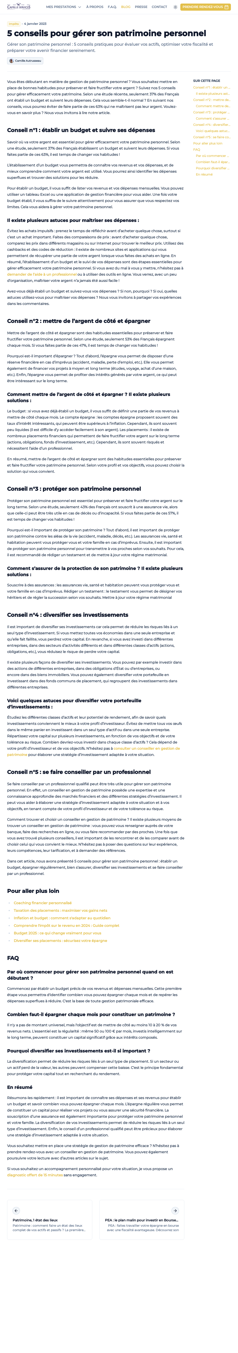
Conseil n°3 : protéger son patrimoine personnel (73, 489)
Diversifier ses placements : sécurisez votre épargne (60, 941)
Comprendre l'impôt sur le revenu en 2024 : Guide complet (66, 926)
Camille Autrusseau (25, 61)
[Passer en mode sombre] (175, 7)
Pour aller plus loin (32, 891)
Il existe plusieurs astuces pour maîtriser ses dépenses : (72, 220)
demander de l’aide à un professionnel (42, 274)
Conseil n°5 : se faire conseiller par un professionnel (78, 772)
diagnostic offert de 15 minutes (35, 1175)
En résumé (18, 1087)
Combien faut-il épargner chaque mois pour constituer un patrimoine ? (90, 1014)
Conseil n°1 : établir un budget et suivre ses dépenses (80, 130)
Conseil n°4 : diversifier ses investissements (66, 615)
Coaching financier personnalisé (43, 903)
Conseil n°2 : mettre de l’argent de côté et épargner (77, 321)
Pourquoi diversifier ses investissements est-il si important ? (77, 1051)
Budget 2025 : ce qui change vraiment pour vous (57, 933)
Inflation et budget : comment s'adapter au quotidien (62, 918)
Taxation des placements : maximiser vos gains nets (60, 910)
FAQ (12, 958)
